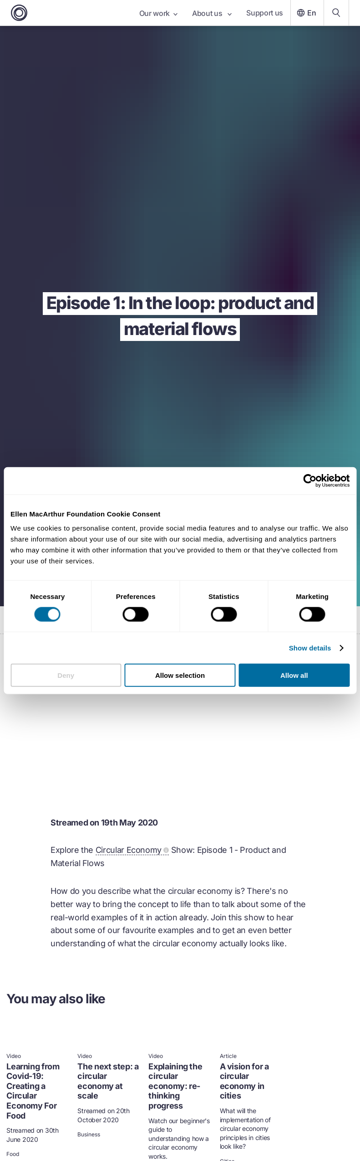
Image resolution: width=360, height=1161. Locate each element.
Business (88, 1134)
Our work (158, 13)
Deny (65, 675)
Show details (310, 647)
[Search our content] (336, 13)
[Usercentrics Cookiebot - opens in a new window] (310, 480)
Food (12, 1154)
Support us (264, 12)
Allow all (294, 675)
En (305, 12)
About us (212, 13)
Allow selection (180, 675)
